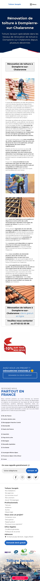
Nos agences (9, 493)
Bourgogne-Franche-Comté (12, 422)
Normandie (6, 426)
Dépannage (9, 512)
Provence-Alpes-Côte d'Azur (12, 456)
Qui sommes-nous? (11, 495)
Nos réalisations (10, 491)
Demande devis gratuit (16, 543)
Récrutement (9, 498)
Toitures (8, 505)
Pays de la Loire (8, 437)
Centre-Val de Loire (9, 419)
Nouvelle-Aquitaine (9, 444)
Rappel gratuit (10, 522)
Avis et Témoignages (12, 500)
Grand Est (6, 434)
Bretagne (6, 441)
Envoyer (32, 470)
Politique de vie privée (12, 532)
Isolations (8, 507)
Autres (7, 510)
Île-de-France (7, 416)
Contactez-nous (10, 517)
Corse (5, 459)
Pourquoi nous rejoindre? (13, 524)
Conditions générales (12, 529)
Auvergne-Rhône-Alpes (10, 452)
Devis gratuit (9, 519)
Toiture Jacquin (14, 4)
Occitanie (6, 447)
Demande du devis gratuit (20, 375)
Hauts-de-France (8, 429)
